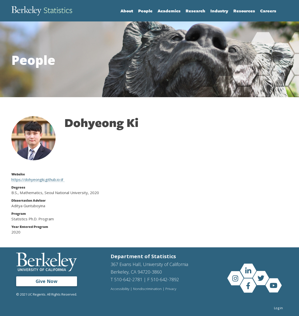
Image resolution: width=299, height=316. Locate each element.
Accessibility (120, 289)
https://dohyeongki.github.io (38, 179)
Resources (244, 11)
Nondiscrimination (147, 289)
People (145, 11)
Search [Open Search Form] (282, 11)
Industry (219, 11)
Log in (278, 308)
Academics (169, 11)
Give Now (46, 281)
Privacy (170, 289)
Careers (268, 11)
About (126, 11)
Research (195, 11)
